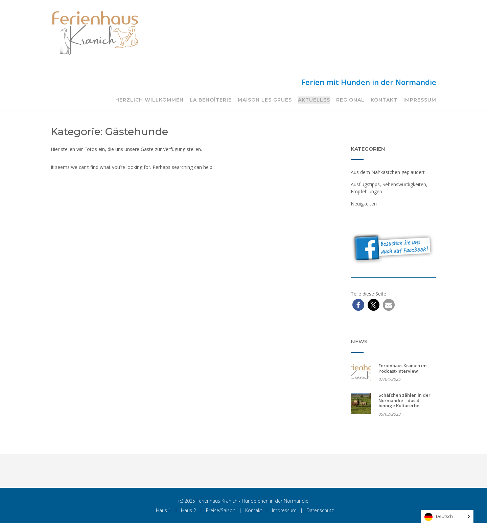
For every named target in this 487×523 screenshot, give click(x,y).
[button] (358, 305)
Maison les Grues (265, 100)
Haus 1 (163, 510)
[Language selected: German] (447, 516)
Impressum (419, 100)
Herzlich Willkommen (149, 100)
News (359, 341)
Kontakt (384, 100)
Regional (350, 100)
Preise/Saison (220, 510)
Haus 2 (188, 510)
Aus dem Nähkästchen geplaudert (388, 172)
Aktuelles (314, 100)
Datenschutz (320, 510)
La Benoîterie (211, 100)
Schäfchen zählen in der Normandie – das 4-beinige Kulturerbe (404, 400)
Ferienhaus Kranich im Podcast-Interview (402, 368)
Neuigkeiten (364, 203)
